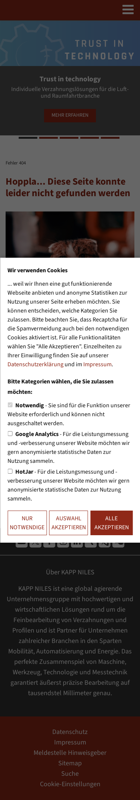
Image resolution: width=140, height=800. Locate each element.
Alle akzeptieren (111, 522)
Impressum (97, 364)
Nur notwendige (27, 522)
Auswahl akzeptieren (69, 522)
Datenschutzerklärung (35, 364)
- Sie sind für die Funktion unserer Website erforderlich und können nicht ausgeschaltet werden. (68, 414)
